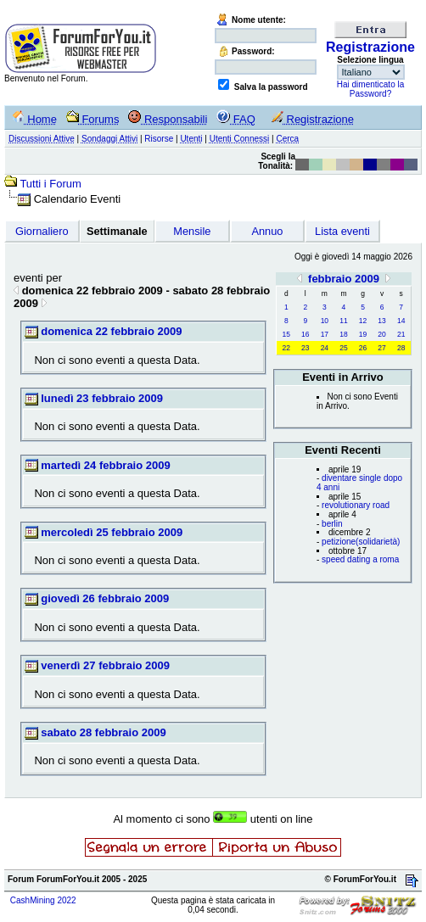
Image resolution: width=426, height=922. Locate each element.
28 (401, 348)
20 (381, 334)
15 (286, 334)
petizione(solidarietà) (361, 541)
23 (305, 348)
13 (381, 320)
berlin (332, 523)
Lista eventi (342, 231)
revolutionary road (356, 505)
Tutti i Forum (50, 183)
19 (363, 334)
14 (401, 320)
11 (343, 320)
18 (343, 334)
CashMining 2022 (43, 900)
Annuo (267, 231)
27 (381, 348)
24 (324, 348)
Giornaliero (42, 231)
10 (324, 320)
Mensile (191, 231)
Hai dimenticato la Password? (370, 89)
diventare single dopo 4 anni (359, 482)
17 (324, 334)
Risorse (158, 138)
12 (363, 320)
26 (363, 348)
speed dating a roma (360, 559)
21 (401, 334)
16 (305, 334)
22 (286, 348)
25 (343, 348)
